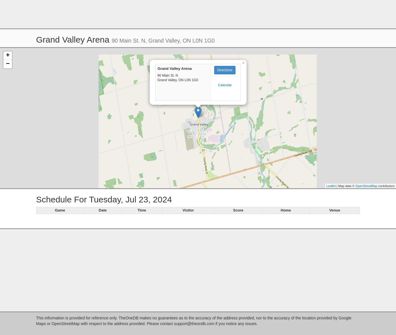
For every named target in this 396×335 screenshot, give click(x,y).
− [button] (8, 64)
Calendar (225, 85)
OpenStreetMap (366, 186)
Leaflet (331, 186)
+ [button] (8, 55)
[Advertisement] (198, 14)
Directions (224, 70)
